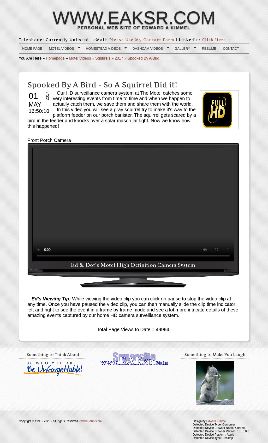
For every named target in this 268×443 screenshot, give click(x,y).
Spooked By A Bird (143, 58)
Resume (209, 48)
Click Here (214, 39)
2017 (119, 58)
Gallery (183, 49)
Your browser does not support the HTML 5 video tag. (133, 204)
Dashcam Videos (149, 49)
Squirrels (102, 58)
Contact (231, 48)
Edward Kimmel (216, 421)
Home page (32, 48)
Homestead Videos (105, 49)
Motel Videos (63, 49)
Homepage (55, 58)
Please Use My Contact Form (142, 39)
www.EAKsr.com (134, 17)
